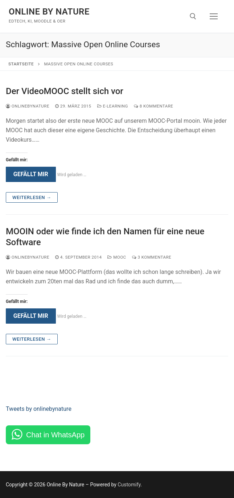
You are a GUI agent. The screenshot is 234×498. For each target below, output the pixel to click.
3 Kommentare (151, 257)
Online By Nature (49, 12)
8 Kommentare (153, 106)
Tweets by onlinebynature (38, 408)
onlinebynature (27, 106)
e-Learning (112, 106)
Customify (129, 484)
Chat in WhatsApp (55, 435)
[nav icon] (213, 16)
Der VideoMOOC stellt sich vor (64, 91)
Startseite (21, 63)
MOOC (116, 257)
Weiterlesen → (31, 197)
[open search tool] (193, 16)
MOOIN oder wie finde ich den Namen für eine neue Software (105, 236)
